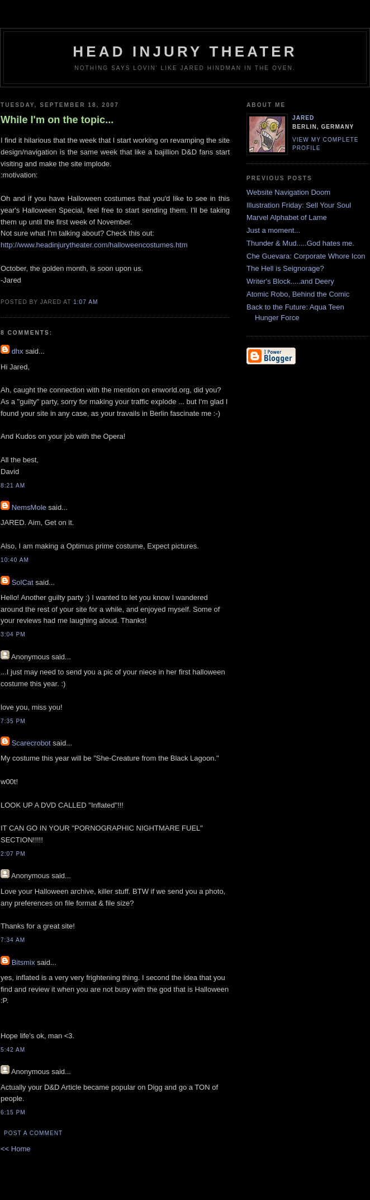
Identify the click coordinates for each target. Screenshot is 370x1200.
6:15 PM (13, 1112)
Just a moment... (273, 230)
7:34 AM (13, 940)
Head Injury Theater (185, 51)
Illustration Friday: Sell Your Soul (298, 205)
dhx (17, 351)
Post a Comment (33, 1133)
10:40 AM (15, 560)
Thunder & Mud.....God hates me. (300, 243)
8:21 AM (13, 485)
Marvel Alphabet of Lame (286, 217)
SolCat (23, 582)
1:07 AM (85, 302)
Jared (303, 118)
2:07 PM (13, 854)
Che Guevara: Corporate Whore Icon (305, 256)
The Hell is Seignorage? (285, 268)
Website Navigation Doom (288, 192)
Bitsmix (23, 962)
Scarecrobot (31, 743)
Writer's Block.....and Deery (290, 281)
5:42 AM (13, 1050)
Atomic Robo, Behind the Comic (297, 294)
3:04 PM (13, 634)
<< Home (15, 1149)
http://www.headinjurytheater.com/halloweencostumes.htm (94, 245)
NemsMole (29, 507)
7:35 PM (13, 721)
